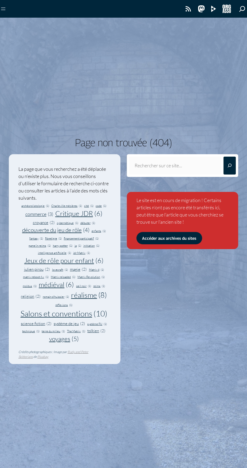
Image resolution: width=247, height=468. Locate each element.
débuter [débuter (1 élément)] (87, 223)
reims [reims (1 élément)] (99, 286)
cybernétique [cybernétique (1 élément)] (67, 223)
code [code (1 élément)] (101, 206)
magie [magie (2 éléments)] (78, 269)
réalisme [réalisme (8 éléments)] (89, 295)
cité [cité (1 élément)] (88, 206)
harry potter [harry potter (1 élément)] (62, 245)
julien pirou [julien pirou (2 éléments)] (37, 269)
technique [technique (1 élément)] (31, 331)
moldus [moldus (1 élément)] (30, 286)
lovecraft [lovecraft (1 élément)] (60, 270)
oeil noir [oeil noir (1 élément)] (83, 286)
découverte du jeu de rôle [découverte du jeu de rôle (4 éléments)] (55, 230)
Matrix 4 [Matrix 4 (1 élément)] (96, 270)
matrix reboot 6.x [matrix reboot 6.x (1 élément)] (36, 277)
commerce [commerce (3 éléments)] (39, 214)
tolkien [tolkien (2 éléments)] (96, 331)
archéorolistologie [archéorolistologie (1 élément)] (35, 206)
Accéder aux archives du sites (169, 238)
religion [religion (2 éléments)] (31, 296)
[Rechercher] (230, 166)
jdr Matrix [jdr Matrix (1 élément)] (81, 253)
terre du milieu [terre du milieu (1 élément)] (53, 331)
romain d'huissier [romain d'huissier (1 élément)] (56, 297)
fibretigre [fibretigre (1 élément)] (53, 238)
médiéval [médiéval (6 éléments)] (56, 285)
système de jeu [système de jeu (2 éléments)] (69, 324)
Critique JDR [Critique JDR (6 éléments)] (79, 214)
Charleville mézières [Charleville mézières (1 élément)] (66, 206)
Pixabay (42, 357)
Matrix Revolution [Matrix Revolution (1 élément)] (91, 277)
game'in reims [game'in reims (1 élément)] (40, 245)
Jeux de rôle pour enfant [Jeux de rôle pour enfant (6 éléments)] (64, 261)
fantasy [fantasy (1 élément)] (36, 238)
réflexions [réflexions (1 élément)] (63, 305)
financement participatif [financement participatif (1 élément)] (81, 238)
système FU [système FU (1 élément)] (97, 324)
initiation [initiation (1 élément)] (91, 245)
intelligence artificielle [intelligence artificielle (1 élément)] (54, 253)
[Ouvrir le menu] (3, 9)
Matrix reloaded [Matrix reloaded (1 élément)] (63, 277)
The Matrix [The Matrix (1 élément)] (76, 331)
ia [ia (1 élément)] (78, 245)
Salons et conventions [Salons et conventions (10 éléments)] (64, 314)
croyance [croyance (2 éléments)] (44, 223)
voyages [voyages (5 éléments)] (64, 338)
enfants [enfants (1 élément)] (99, 231)
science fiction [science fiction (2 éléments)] (36, 324)
